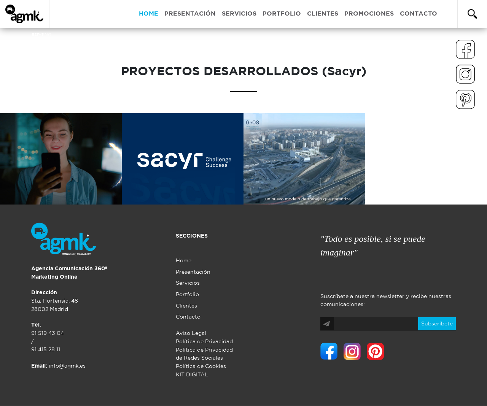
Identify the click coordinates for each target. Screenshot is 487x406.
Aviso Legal (191, 333)
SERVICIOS (239, 14)
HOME (148, 14)
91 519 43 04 (47, 333)
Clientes (186, 305)
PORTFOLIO (282, 14)
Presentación (193, 272)
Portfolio (187, 294)
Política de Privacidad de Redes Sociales (204, 354)
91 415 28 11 (45, 349)
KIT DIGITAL (192, 374)
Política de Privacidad (204, 341)
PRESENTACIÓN (190, 14)
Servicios (188, 283)
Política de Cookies (201, 366)
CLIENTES (322, 14)
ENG (46, 35)
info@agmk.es (58, 365)
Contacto (188, 316)
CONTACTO (418, 14)
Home (183, 260)
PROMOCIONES (369, 14)
